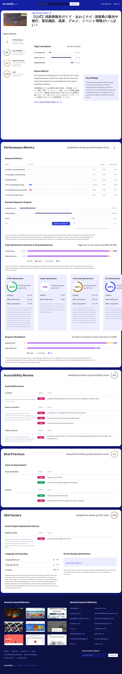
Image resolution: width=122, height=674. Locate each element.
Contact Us (24, 651)
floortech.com (75, 613)
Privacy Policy (9, 658)
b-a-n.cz (73, 628)
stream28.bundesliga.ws (79, 639)
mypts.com (99, 644)
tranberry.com (75, 623)
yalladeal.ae (74, 608)
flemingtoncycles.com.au (79, 618)
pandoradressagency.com (104, 618)
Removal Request (30, 654)
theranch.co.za (100, 608)
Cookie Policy (22, 658)
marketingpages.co (102, 639)
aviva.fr (73, 644)
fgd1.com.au (99, 634)
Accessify (10, 4)
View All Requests (61, 224)
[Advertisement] (75, 35)
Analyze (74, 4)
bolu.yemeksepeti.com (103, 623)
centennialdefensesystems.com (106, 613)
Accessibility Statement (13, 654)
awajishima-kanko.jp (41, 13)
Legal (33, 651)
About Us (117, 4)
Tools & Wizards (106, 4)
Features (15, 651)
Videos (6, 651)
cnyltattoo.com (101, 628)
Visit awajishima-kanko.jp (48, 102)
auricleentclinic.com (77, 634)
